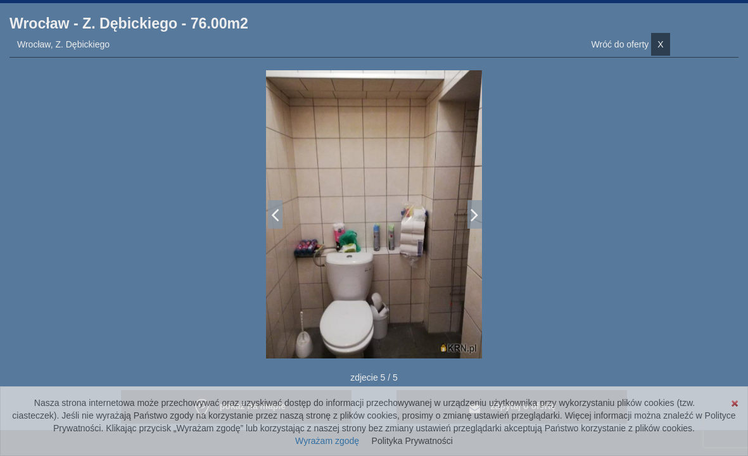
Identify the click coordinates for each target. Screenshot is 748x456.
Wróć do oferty (631, 44)
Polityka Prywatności (412, 441)
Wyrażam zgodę (327, 441)
